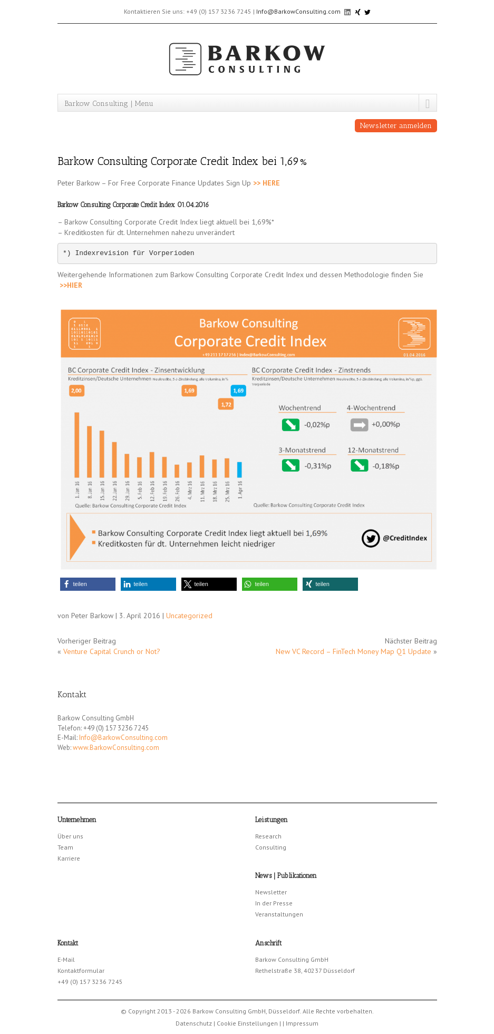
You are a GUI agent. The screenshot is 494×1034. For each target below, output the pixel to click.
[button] (87, 584)
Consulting (270, 847)
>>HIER (71, 285)
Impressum (302, 1023)
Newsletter (271, 892)
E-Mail (66, 959)
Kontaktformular (80, 970)
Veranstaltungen (279, 914)
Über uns (70, 836)
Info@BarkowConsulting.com (298, 11)
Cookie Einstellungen (247, 1023)
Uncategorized (189, 615)
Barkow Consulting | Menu (108, 103)
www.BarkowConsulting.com (116, 747)
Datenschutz (194, 1023)
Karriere (68, 858)
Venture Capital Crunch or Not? (111, 651)
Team (65, 847)
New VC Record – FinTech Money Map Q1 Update (353, 651)
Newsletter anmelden (396, 125)
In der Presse (274, 903)
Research (268, 836)
